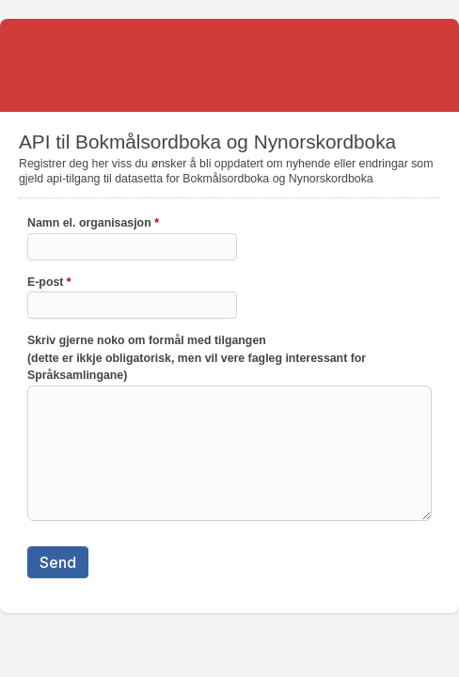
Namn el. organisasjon (93, 224)
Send (58, 562)
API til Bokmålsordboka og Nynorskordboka (229, 65)
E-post (49, 284)
